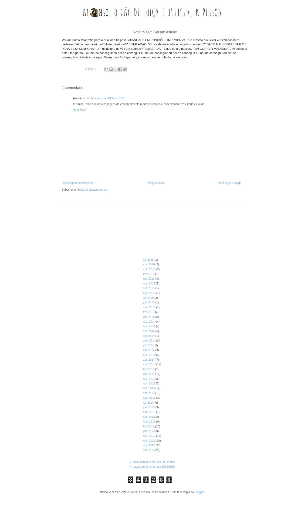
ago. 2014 (149, 340)
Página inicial (156, 183)
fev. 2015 (148, 312)
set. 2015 (148, 288)
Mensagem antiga (230, 183)
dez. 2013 (149, 378)
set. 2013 (148, 393)
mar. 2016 (149, 269)
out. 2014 (149, 331)
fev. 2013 (148, 426)
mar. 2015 (149, 307)
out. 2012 (149, 445)
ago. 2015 (149, 293)
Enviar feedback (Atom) (92, 189)
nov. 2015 (149, 283)
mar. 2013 (149, 421)
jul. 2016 (148, 259)
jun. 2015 (148, 302)
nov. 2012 (149, 440)
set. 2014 (148, 335)
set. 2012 (148, 450)
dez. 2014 (149, 321)
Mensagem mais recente (78, 183)
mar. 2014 (149, 364)
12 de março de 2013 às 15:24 (106, 98)
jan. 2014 (148, 374)
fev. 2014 (148, 369)
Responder (80, 110)
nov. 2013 (149, 383)
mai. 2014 (149, 355)
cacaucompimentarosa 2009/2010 (154, 466)
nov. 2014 (149, 326)
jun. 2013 (148, 407)
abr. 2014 (149, 359)
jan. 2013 (148, 431)
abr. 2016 (149, 264)
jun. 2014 (148, 350)
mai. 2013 (149, 412)
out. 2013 (149, 388)
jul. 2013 (148, 402)
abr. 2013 (149, 417)
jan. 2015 (148, 317)
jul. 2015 (148, 297)
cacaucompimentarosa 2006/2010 (154, 462)
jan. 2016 (148, 278)
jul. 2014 (148, 345)
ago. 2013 (149, 397)
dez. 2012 (149, 435)
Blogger (199, 492)
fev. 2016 (148, 274)
